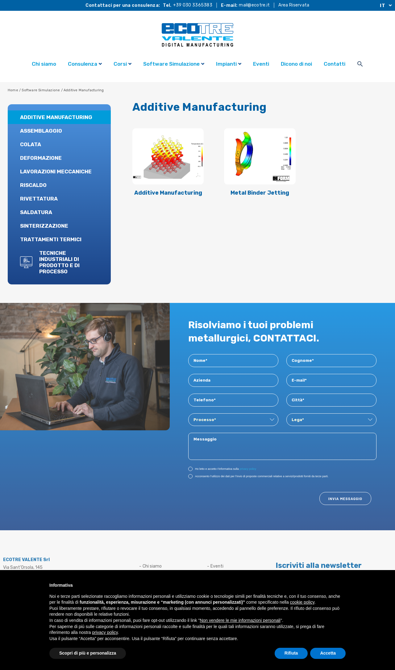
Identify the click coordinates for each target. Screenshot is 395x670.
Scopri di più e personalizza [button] (87, 653)
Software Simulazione (173, 64)
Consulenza (85, 64)
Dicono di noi (296, 64)
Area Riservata (293, 5)
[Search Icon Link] (360, 64)
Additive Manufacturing (56, 117)
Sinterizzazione (44, 226)
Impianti (228, 64)
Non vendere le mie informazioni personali (240, 620)
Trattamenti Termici (50, 239)
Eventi (261, 64)
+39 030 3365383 (193, 5)
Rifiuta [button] (291, 653)
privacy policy (247, 468)
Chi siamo (44, 64)
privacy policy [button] (105, 632)
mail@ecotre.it (254, 5)
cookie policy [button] (302, 602)
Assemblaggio (41, 131)
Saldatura (36, 212)
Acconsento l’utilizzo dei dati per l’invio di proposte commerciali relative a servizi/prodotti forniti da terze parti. (258, 476)
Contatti (334, 64)
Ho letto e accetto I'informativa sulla (222, 468)
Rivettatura (39, 199)
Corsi (122, 64)
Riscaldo (33, 185)
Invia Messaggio (345, 498)
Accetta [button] (328, 653)
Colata (30, 144)
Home (13, 90)
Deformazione (41, 158)
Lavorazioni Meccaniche (56, 171)
